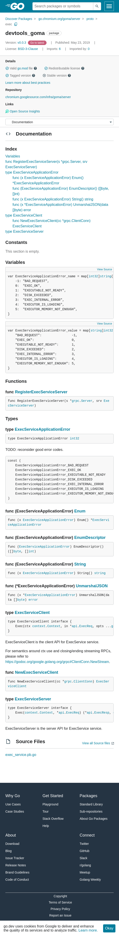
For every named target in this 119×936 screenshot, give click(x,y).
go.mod (22, 68)
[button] (7, 68)
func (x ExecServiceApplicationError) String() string (53, 199)
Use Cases (13, 804)
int (31, 551)
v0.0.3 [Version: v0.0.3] (16, 42)
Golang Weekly (90, 879)
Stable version (56, 75)
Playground (50, 804)
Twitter (84, 844)
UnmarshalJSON (92, 586)
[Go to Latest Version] (37, 42)
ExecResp (101, 712)
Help (45, 826)
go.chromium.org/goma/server (59, 19)
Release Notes (15, 865)
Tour (45, 811)
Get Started (52, 796)
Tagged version (20, 75)
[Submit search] (97, 6)
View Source (104, 269)
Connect (87, 835)
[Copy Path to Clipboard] (16, 24)
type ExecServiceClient (23, 215)
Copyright (60, 896)
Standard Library (91, 804)
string (105, 276)
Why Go (12, 796)
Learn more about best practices (27, 82)
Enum (79, 511)
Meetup (85, 872)
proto (90, 19)
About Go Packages (94, 818)
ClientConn (83, 681)
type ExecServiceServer (24, 231)
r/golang (85, 865)
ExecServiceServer (33, 699)
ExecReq (85, 626)
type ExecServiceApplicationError (31, 172)
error (33, 600)
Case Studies (14, 811)
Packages (88, 796)
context (38, 626)
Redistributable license (64, 68)
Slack (83, 858)
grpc (75, 401)
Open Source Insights (22, 111)
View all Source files (96, 743)
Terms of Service (60, 902)
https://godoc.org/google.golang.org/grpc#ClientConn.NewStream (57, 662)
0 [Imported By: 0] (80, 49)
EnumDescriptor (90, 537)
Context (53, 626)
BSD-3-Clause (28, 49)
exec (8, 24)
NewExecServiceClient (36, 672)
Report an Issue (60, 915)
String (80, 564)
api (74, 626)
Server (86, 401)
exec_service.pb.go (20, 755)
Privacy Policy (60, 909)
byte (17, 551)
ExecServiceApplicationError (42, 429)
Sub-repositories (91, 811)
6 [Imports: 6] (54, 49)
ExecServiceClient (32, 612)
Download (12, 844)
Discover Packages (18, 19)
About (10, 835)
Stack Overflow (53, 818)
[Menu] (59, 122)
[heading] (18, 6)
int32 (93, 276)
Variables (12, 156)
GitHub (84, 851)
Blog (8, 851)
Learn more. (88, 930)
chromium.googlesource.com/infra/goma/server (38, 97)
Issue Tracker (14, 858)
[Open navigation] (109, 6)
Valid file (21, 68)
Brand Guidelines (17, 872)
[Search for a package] (62, 6)
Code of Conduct (17, 879)
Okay (109, 928)
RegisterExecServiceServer (41, 392)
